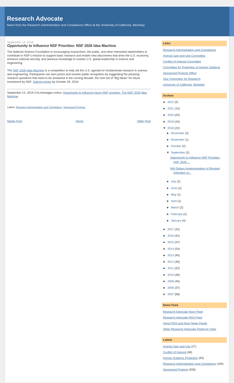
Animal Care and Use (176, 346)
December (178, 133)
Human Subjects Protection (180, 358)
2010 (171, 274)
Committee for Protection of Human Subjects (191, 67)
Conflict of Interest (174, 352)
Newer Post (14, 121)
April (174, 201)
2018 (171, 128)
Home (80, 121)
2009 (171, 281)
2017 (171, 229)
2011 (171, 268)
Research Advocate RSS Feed (182, 317)
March (175, 207)
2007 (171, 294)
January (176, 220)
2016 (171, 235)
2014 (171, 248)
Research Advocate (35, 18)
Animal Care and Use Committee (184, 55)
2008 (171, 287)
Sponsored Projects (74, 107)
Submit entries (42, 81)
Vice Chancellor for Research (181, 79)
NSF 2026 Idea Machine (28, 70)
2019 (171, 121)
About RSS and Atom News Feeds (185, 323)
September (178, 152)
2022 (171, 102)
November (178, 139)
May (174, 194)
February (177, 214)
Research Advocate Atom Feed (183, 311)
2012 (171, 261)
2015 (171, 242)
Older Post (143, 121)
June (174, 188)
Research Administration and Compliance (39, 107)
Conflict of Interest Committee (182, 61)
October (176, 146)
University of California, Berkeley (184, 84)
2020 (171, 115)
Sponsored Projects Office (179, 73)
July (174, 181)
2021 (171, 108)
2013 (171, 255)
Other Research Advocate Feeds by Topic (189, 329)
